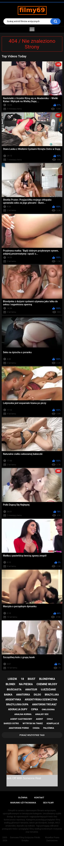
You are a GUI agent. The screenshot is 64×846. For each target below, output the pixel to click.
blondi (10, 684)
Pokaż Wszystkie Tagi (32, 735)
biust (31, 679)
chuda (36, 728)
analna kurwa (22, 714)
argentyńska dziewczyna (41, 699)
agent (39, 719)
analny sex (41, 714)
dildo (37, 694)
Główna (22, 797)
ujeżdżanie (48, 689)
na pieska (26, 684)
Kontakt (39, 797)
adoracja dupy (17, 709)
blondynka (47, 679)
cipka (34, 709)
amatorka (23, 694)
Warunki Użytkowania (23, 802)
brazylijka (52, 694)
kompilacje (53, 723)
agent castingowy (21, 719)
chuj (50, 719)
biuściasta (14, 689)
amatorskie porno (19, 728)
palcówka (48, 728)
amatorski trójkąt (44, 704)
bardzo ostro (11, 723)
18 (22, 679)
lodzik (12, 679)
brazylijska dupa (17, 704)
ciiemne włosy (47, 684)
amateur (31, 689)
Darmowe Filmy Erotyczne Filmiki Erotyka (25, 839)
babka (8, 694)
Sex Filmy (48, 802)
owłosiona (48, 709)
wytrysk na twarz (33, 723)
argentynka (13, 699)
